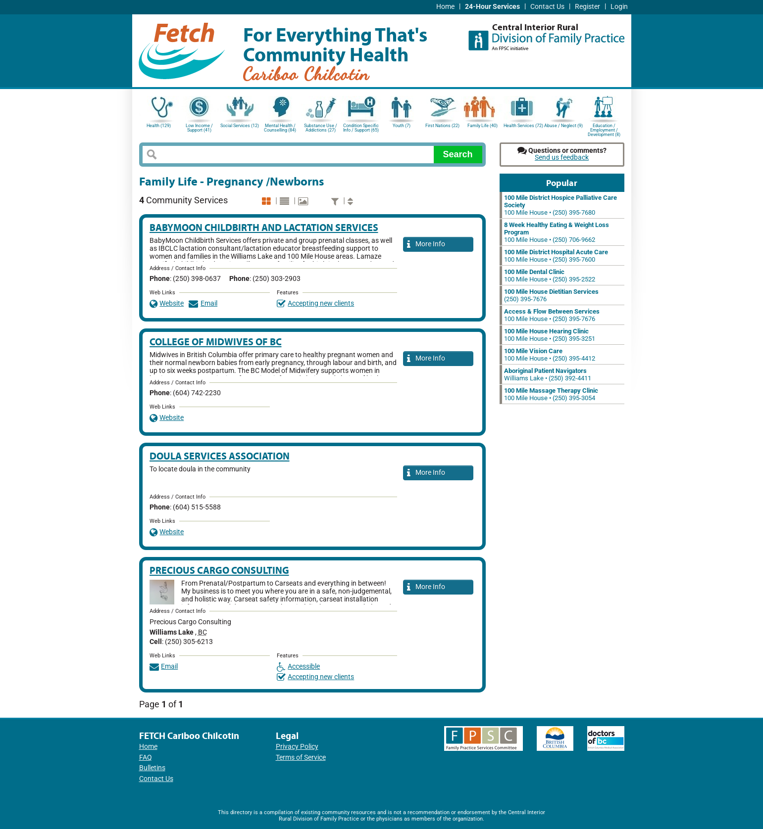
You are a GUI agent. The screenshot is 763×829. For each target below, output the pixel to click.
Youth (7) (401, 125)
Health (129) (159, 125)
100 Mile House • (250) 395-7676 (552, 315)
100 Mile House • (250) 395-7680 (560, 205)
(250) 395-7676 (551, 295)
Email (203, 303)
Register (587, 6)
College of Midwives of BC (216, 341)
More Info (426, 244)
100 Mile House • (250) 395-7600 (556, 255)
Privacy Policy (297, 746)
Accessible (298, 666)
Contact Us (547, 6)
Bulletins (152, 768)
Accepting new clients (316, 303)
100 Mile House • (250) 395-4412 (549, 354)
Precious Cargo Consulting (219, 570)
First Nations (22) (442, 125)
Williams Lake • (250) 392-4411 (547, 374)
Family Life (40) (482, 125)
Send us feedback (562, 157)
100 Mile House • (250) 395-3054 (551, 394)
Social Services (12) (239, 125)
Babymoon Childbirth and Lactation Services (264, 227)
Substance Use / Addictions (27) (320, 128)
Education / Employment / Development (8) (604, 129)
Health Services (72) (523, 125)
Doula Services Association (220, 456)
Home (445, 6)
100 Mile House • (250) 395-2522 (549, 275)
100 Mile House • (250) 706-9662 (556, 232)
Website (167, 303)
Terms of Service (301, 757)
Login (619, 6)
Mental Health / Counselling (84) (280, 128)
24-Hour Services (492, 6)
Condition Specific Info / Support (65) (361, 128)
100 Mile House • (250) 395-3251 (549, 334)
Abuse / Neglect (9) (563, 125)
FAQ (145, 757)
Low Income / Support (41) (199, 128)
